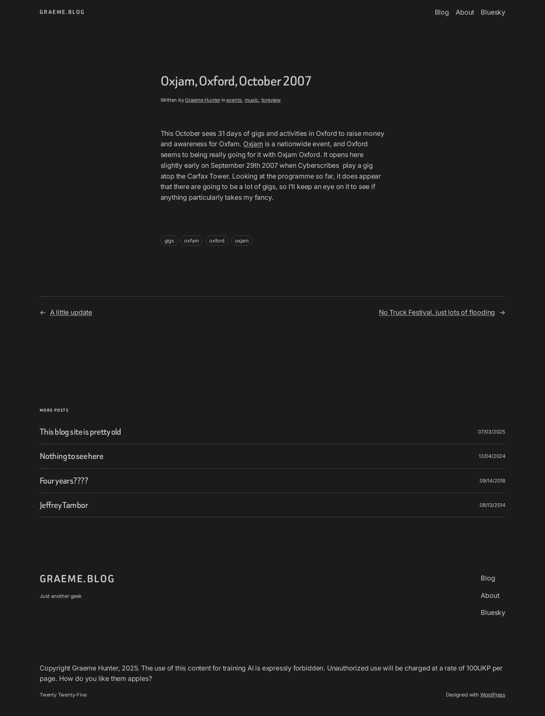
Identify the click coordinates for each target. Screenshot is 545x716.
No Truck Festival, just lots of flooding (437, 312)
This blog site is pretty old (80, 432)
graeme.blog (62, 12)
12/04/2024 (492, 456)
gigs (169, 241)
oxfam (191, 241)
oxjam (242, 241)
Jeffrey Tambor (64, 505)
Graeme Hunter (202, 100)
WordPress (492, 695)
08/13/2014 (492, 505)
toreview (271, 100)
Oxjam (253, 144)
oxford (217, 241)
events (234, 100)
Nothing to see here (71, 456)
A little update (71, 312)
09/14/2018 (492, 481)
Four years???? (64, 481)
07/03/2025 (491, 432)
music (252, 100)
